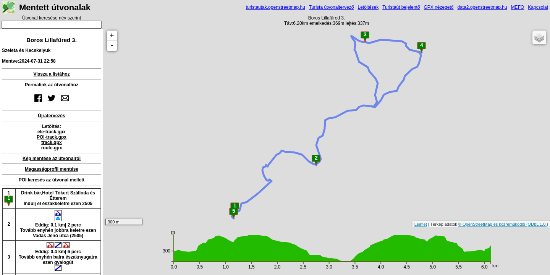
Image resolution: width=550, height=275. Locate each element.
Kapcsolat (538, 7)
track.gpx (51, 142)
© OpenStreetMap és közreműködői (492, 224)
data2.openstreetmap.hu (482, 7)
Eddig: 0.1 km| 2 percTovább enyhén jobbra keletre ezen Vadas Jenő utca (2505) (58, 224)
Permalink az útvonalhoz (51, 84)
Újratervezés (51, 115)
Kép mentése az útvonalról (52, 158)
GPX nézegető (438, 7)
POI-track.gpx (51, 137)
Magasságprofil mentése (51, 169)
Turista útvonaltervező (331, 7)
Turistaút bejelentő (401, 7)
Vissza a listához (51, 74)
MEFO (517, 7)
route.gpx (51, 147)
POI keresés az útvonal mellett (52, 180)
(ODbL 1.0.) (537, 224)
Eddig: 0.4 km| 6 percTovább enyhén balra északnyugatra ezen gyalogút (58, 256)
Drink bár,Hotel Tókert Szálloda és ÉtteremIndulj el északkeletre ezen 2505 (58, 198)
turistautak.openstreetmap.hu (275, 7)
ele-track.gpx (51, 131)
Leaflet (420, 224)
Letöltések (368, 7)
